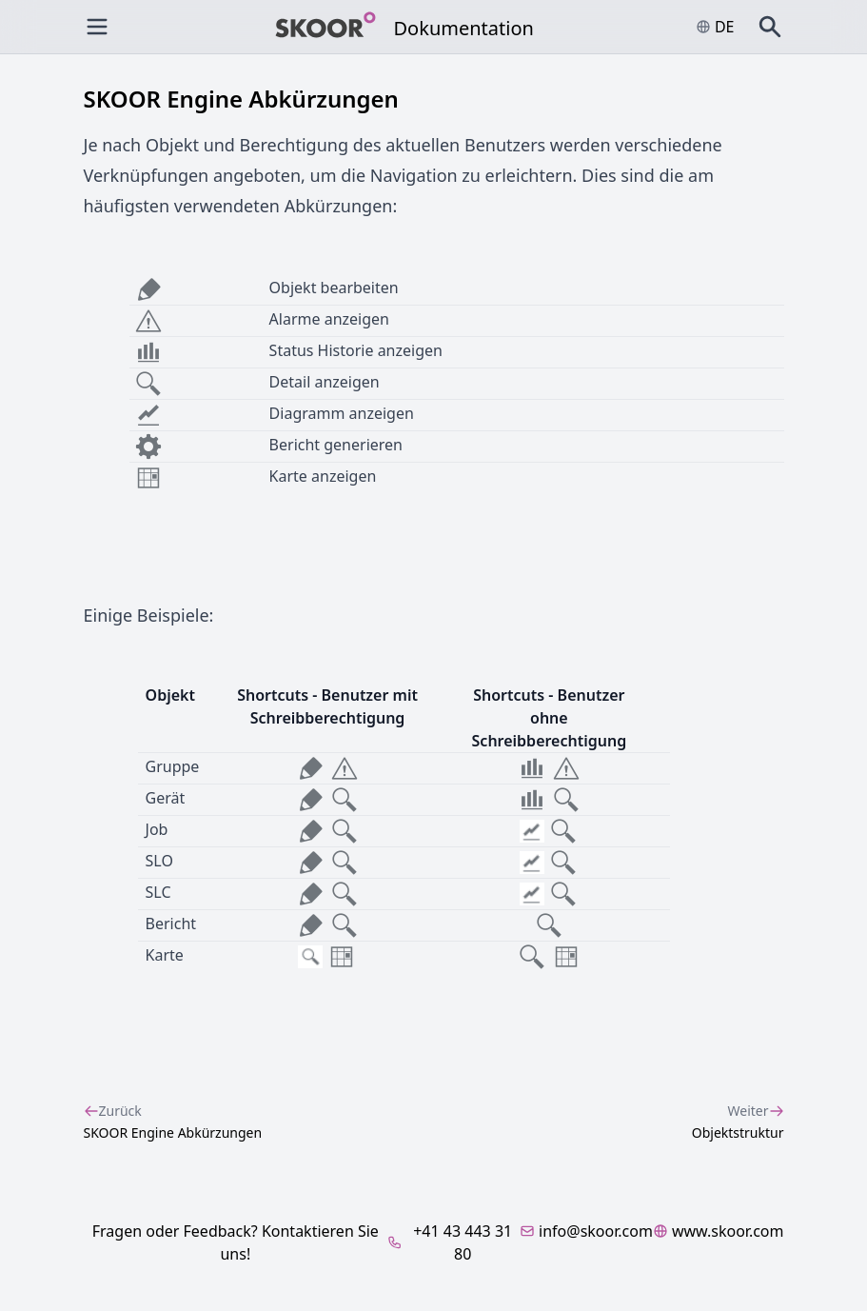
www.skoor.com (718, 1231)
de (715, 26)
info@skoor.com (586, 1231)
